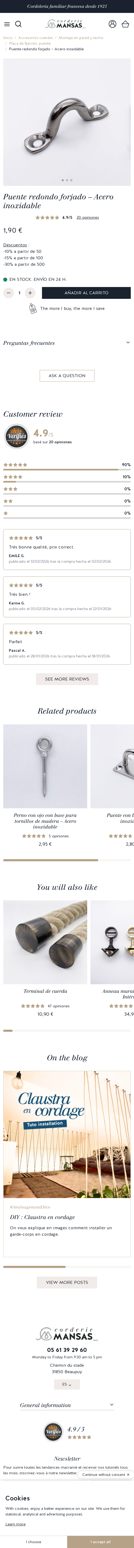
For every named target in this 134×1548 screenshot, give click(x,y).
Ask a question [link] (67, 375)
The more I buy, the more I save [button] (72, 308)
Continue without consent (103, 1474)
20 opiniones (88, 217)
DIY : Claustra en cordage (42, 1217)
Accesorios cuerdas (35, 37)
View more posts (67, 1282)
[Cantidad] (19, 293)
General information (45, 1405)
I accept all (101, 1541)
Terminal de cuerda (45, 991)
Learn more (15, 1524)
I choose (33, 1541)
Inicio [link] (8, 37)
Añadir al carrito (86, 293)
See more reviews (67, 679)
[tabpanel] (67, 368)
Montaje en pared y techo (81, 37)
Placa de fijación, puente (30, 43)
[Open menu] (7, 24)
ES (64, 1384)
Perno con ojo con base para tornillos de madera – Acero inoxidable (45, 821)
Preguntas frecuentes (29, 343)
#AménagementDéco (30, 1207)
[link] (112, 24)
